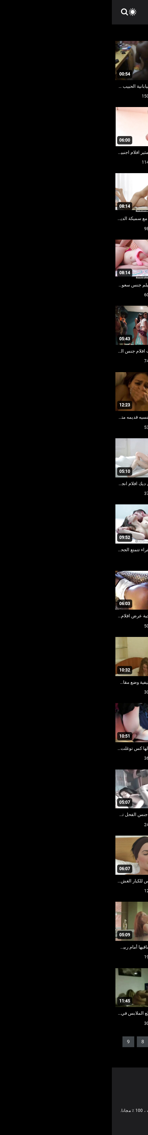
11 (113, 1053)
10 (130, 1053)
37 (88, 1053)
